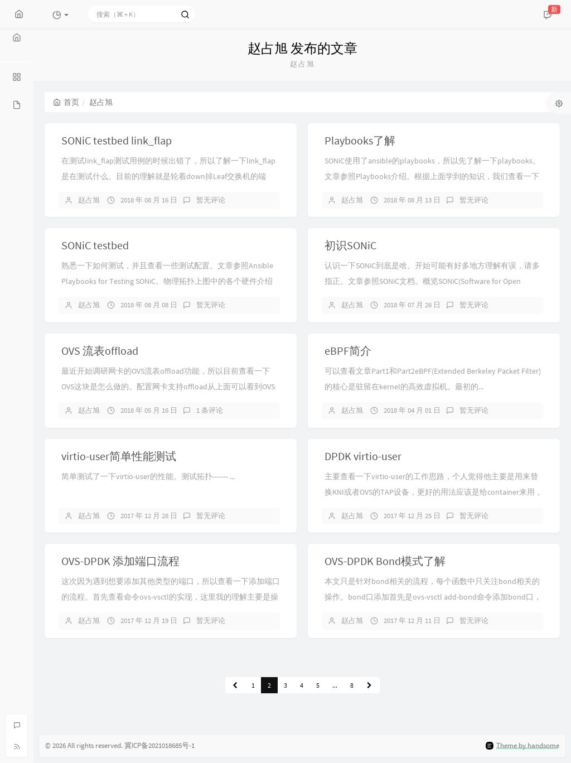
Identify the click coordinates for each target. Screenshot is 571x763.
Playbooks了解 (360, 140)
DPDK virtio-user (363, 456)
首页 (66, 102)
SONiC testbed (95, 245)
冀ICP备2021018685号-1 (159, 745)
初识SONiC (350, 245)
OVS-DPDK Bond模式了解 (385, 561)
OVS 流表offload (99, 351)
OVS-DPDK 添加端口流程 (120, 561)
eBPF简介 (348, 351)
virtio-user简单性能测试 (118, 456)
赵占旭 (89, 200)
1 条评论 (209, 410)
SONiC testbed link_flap (116, 140)
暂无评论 (210, 200)
